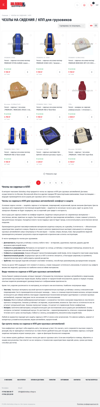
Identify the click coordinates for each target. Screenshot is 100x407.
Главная (5, 15)
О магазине (8, 380)
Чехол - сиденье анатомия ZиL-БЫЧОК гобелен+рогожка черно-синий (49, 153)
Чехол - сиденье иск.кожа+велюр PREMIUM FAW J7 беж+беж (49, 108)
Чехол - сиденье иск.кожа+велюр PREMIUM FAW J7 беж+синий (17, 153)
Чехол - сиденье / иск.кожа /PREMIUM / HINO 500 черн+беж (80, 153)
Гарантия (52, 380)
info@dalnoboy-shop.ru (27, 392)
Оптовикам (65, 380)
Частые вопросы (91, 380)
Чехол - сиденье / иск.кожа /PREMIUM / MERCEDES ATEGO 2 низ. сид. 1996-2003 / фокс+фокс (17, 108)
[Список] (96, 25)
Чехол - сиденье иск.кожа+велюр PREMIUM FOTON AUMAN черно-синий (17, 62)
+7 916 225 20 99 (7, 394)
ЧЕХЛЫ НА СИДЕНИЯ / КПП (21, 15)
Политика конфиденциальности (87, 404)
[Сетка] (91, 25)
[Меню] (3, 4)
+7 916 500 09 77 (7, 392)
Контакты (77, 380)
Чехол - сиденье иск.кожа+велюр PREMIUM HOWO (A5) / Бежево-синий (49, 62)
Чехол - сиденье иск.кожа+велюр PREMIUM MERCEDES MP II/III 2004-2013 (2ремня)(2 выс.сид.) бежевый (81, 62)
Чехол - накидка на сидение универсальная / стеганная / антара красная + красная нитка (80, 108)
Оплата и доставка (37, 380)
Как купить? (21, 380)
